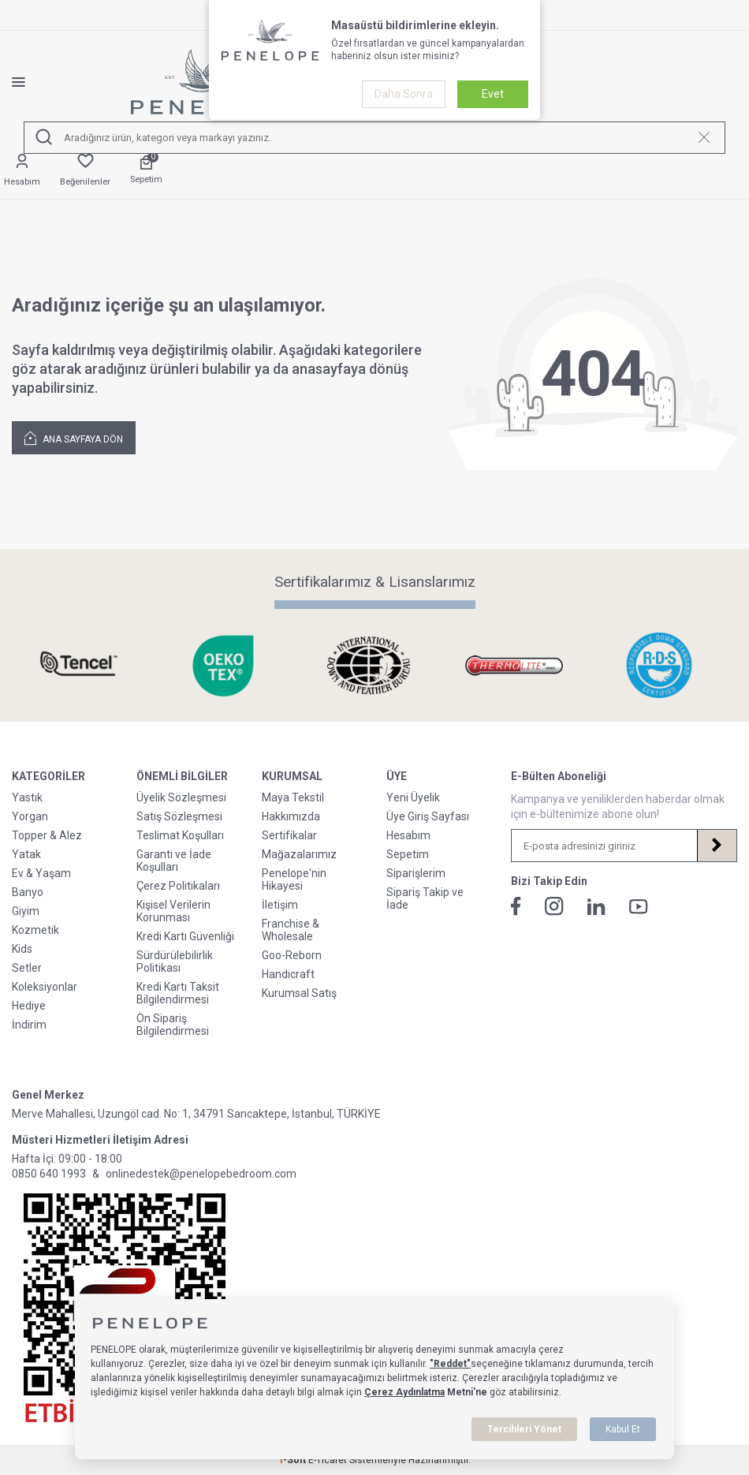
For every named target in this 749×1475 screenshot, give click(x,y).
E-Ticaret (327, 1460)
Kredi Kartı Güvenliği (185, 936)
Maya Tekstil (293, 797)
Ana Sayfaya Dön (73, 437)
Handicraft (288, 974)
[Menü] (30, 82)
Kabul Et (623, 1429)
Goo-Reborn (292, 955)
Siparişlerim (415, 873)
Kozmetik (35, 930)
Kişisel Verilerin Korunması (173, 911)
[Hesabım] (22, 171)
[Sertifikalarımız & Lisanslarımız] (84, 665)
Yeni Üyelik (413, 797)
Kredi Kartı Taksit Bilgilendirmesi (177, 993)
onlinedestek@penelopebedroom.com (201, 1173)
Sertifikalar (289, 835)
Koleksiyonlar (44, 986)
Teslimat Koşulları (180, 835)
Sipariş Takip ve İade (425, 898)
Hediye (29, 1005)
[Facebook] (516, 906)
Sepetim (407, 854)
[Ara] (44, 138)
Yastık (27, 797)
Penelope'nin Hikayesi (294, 879)
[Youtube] (638, 906)
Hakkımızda (291, 816)
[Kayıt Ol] (716, 845)
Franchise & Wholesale (290, 930)
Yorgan (30, 816)
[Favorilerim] (85, 171)
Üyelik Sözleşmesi (181, 797)
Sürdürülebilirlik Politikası (174, 961)
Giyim (25, 911)
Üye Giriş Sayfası (427, 816)
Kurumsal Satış (299, 993)
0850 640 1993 (49, 1173)
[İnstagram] (554, 906)
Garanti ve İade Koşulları (173, 860)
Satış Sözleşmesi (179, 816)
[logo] (205, 82)
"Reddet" (450, 1363)
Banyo (27, 892)
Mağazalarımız (299, 854)
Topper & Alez (47, 835)
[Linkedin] (596, 906)
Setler (27, 968)
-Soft (293, 1460)
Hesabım (408, 835)
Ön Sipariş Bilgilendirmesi (172, 1024)
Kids (22, 949)
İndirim (29, 1024)
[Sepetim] (146, 170)
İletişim (280, 904)
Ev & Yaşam (41, 873)
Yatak (26, 854)
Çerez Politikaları (178, 885)
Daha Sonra (403, 94)
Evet (493, 94)
